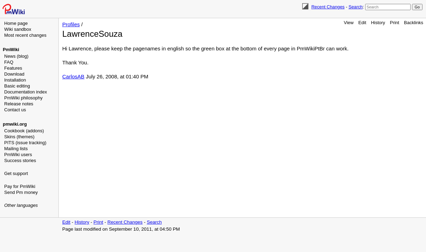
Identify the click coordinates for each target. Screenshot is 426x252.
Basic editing (17, 86)
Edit (362, 22)
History (378, 22)
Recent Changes (328, 6)
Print (394, 22)
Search (355, 6)
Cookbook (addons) (24, 130)
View (349, 22)
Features (13, 68)
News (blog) (16, 56)
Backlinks (413, 22)
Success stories (20, 160)
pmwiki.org (15, 124)
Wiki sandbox (17, 29)
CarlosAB (73, 76)
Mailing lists (16, 148)
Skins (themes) (19, 136)
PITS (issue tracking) (25, 142)
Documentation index (25, 91)
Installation (15, 80)
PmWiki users (18, 154)
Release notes (18, 103)
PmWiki (11, 49)
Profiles (71, 24)
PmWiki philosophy (23, 97)
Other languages (21, 205)
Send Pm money (21, 192)
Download (14, 74)
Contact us (15, 109)
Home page (16, 23)
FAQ (8, 62)
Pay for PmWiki (19, 186)
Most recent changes (25, 35)
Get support (16, 173)
